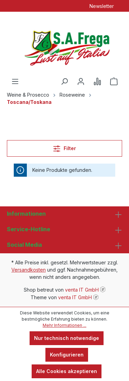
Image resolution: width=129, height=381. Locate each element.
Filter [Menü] (64, 147)
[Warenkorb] (114, 81)
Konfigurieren (67, 355)
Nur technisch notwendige (66, 338)
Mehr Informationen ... (64, 325)
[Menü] (15, 81)
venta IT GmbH (82, 290)
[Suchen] (64, 81)
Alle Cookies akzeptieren (66, 371)
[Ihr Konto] (81, 81)
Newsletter (101, 6)
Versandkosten (28, 270)
